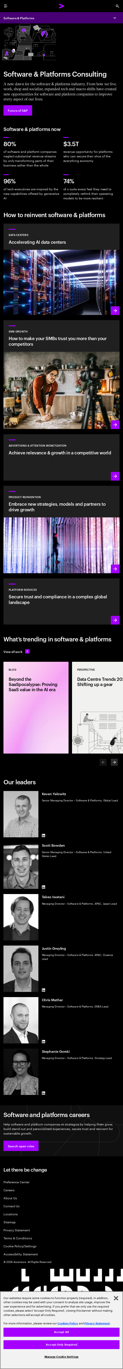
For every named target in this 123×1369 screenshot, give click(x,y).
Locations (10, 1214)
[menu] (5, 6)
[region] (61, 1330)
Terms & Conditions (17, 1238)
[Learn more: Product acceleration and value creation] (61, 529)
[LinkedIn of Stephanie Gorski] (43, 1093)
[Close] (116, 1298)
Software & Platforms (18, 18)
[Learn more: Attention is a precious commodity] (61, 457)
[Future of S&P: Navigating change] (17, 110)
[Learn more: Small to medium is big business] (61, 374)
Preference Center (16, 1182)
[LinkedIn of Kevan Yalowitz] (43, 835)
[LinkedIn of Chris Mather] (43, 1041)
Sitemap (9, 1222)
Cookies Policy (67, 1323)
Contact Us (11, 1206)
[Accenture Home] (61, 6)
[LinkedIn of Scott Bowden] (43, 887)
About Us (10, 1198)
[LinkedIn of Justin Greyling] (43, 990)
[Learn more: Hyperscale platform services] (61, 601)
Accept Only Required (61, 1344)
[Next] (114, 762)
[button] (21, 1146)
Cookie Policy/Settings (19, 1246)
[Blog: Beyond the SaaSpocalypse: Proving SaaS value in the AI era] (36, 708)
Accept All (61, 1332)
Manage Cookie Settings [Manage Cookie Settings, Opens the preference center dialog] (61, 1356)
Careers (9, 1190)
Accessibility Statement (20, 1254)
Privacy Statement (16, 1230)
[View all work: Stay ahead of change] (16, 651)
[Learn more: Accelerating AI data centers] (61, 269)
